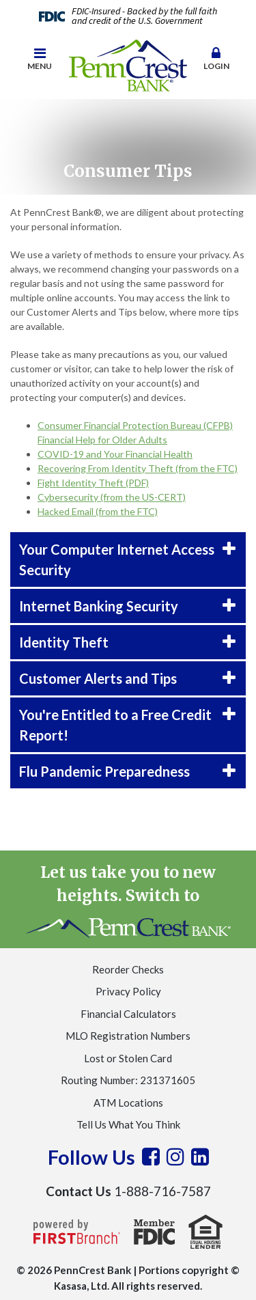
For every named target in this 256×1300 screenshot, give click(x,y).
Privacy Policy (128, 991)
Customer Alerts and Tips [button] (98, 678)
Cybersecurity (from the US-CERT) (112, 497)
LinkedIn (200, 1156)
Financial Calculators (128, 1014)
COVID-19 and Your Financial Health (115, 454)
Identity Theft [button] (64, 642)
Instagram (175, 1156)
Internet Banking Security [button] (98, 606)
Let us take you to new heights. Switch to (128, 900)
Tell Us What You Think (128, 1124)
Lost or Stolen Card (128, 1058)
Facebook (151, 1156)
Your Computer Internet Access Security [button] (116, 559)
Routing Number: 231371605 (128, 1080)
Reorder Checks (128, 969)
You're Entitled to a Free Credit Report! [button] (115, 724)
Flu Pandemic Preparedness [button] (104, 771)
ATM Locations (128, 1102)
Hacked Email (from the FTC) (98, 511)
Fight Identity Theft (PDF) (93, 482)
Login (216, 58)
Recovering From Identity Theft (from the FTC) (138, 468)
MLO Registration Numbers (128, 1035)
